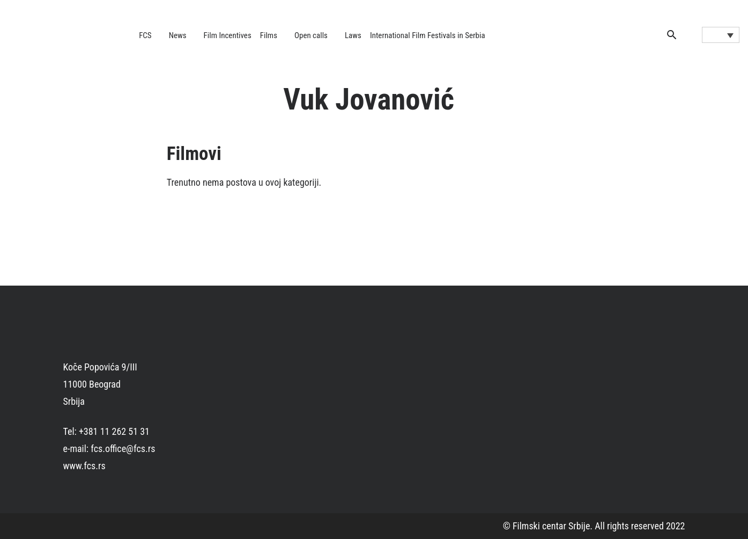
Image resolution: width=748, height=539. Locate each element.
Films (268, 35)
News (178, 35)
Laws (353, 35)
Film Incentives (227, 35)
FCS (145, 35)
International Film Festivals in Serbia (427, 35)
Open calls (311, 35)
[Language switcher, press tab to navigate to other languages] (720, 35)
